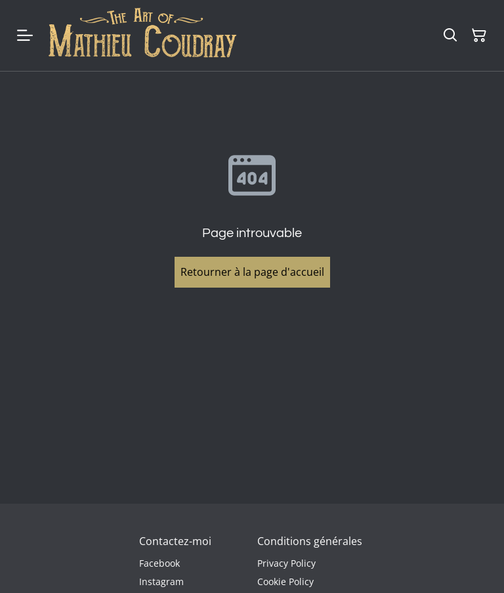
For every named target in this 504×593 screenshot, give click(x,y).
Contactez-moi (175, 541)
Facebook (159, 563)
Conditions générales (309, 541)
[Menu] (24, 35)
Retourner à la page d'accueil (252, 272)
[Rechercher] (450, 35)
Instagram (161, 581)
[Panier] (479, 35)
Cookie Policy (285, 581)
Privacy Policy (286, 563)
